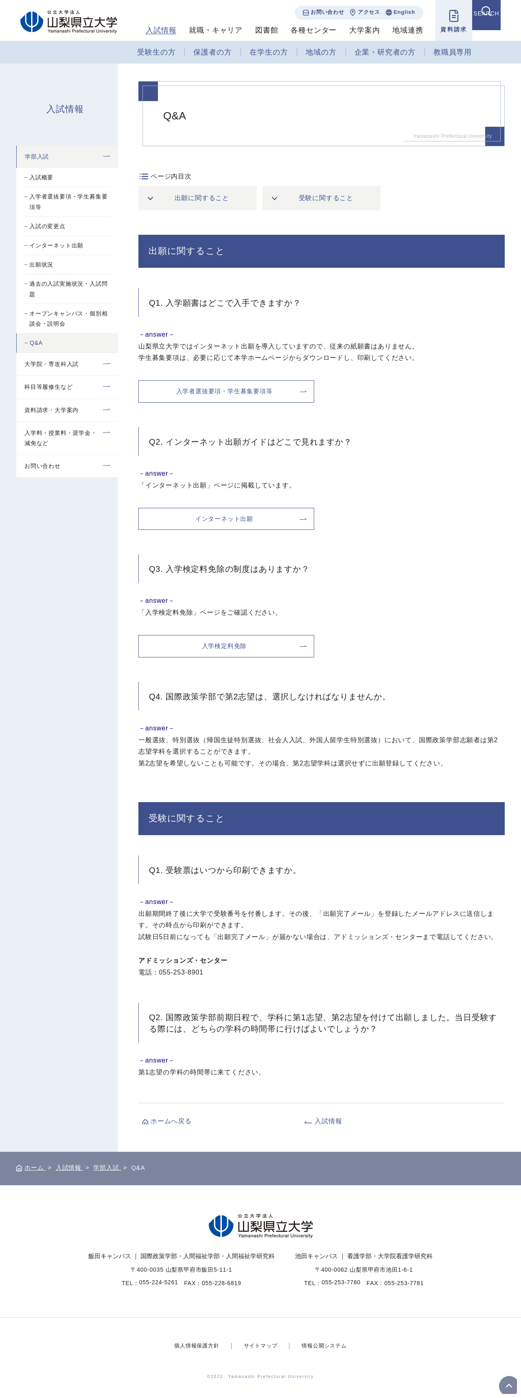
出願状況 (41, 264)
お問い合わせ (319, 12)
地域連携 (400, 30)
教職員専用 (452, 52)
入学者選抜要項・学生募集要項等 (68, 201)
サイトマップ (261, 1345)
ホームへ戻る (171, 1121)
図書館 (258, 30)
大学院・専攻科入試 (51, 364)
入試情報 (153, 30)
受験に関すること (326, 197)
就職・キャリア (208, 30)
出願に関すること (202, 197)
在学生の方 (269, 52)
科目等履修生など (48, 387)
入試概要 (41, 177)
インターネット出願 (56, 245)
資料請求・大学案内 (51, 410)
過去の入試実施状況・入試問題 (68, 288)
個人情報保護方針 (194, 1345)
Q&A (36, 343)
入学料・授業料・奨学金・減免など (60, 438)
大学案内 (356, 30)
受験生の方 (156, 52)
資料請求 (446, 29)
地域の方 (321, 52)
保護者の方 (212, 52)
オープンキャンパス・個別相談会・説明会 (68, 318)
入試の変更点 (47, 226)
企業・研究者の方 (385, 52)
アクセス (361, 12)
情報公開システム (327, 1345)
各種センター (306, 30)
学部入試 (37, 156)
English (396, 12)
